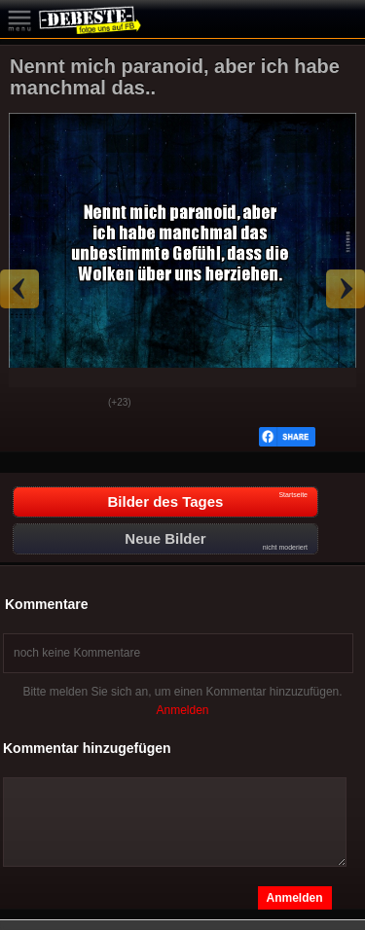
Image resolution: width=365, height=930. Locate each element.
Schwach (79, 403)
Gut (30, 403)
